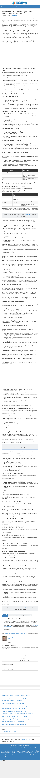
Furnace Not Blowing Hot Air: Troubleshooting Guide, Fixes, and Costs (14, 708)
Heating (9, 6)
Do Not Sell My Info (35, 747)
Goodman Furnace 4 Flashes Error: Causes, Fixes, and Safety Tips (13, 703)
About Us (3, 747)
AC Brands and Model (24, 655)
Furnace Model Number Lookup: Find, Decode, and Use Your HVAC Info (14, 724)
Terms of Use (23, 747)
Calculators (23, 6)
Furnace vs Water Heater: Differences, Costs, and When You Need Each (14, 697)
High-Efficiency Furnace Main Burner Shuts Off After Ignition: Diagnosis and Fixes (16, 719)
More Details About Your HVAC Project (8, 669)
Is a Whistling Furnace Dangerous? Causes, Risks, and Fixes (12, 701)
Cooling (3, 6)
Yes (3, 665)
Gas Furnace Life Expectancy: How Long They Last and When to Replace (14, 711)
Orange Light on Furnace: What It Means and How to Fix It (12, 705)
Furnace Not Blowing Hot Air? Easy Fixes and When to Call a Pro (13, 721)
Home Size (4, 655)
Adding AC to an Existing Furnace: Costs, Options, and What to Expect (14, 709)
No (3, 667)
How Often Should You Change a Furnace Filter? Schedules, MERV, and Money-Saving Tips (17, 713)
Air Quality (16, 6)
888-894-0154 (28, 214)
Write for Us (29, 747)
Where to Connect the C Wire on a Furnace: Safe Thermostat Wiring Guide (14, 698)
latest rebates (21, 624)
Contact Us (7, 747)
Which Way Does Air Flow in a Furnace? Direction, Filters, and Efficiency (14, 693)
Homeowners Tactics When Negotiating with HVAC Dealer (16, 633)
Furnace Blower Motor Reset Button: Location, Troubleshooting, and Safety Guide (16, 706)
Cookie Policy (18, 747)
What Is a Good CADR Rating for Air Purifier (9, 731)
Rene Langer (14, 15)
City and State (4, 660)
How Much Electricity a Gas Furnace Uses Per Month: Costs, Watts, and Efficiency (16, 695)
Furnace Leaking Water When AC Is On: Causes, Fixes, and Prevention (14, 722)
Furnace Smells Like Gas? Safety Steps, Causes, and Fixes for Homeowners (14, 716)
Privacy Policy (12, 747)
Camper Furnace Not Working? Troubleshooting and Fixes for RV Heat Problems (15, 714)
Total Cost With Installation (25, 660)
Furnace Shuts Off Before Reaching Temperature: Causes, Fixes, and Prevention (15, 718)
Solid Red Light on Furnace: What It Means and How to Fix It (12, 700)
